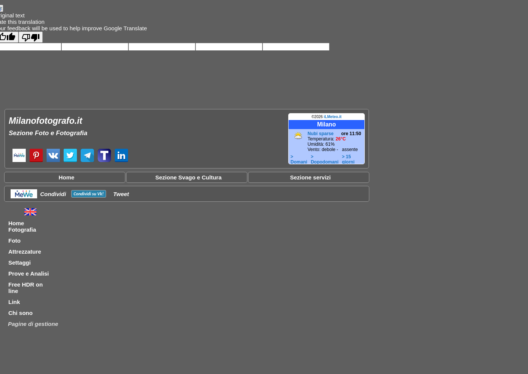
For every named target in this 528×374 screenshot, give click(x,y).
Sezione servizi (310, 177)
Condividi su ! (88, 193)
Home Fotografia (22, 226)
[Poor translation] (31, 37)
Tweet (121, 194)
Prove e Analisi (28, 273)
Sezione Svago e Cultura (188, 177)
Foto (14, 240)
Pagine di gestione (33, 324)
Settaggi (19, 262)
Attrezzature (24, 251)
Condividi (53, 194)
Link (14, 302)
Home (67, 177)
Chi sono (20, 313)
